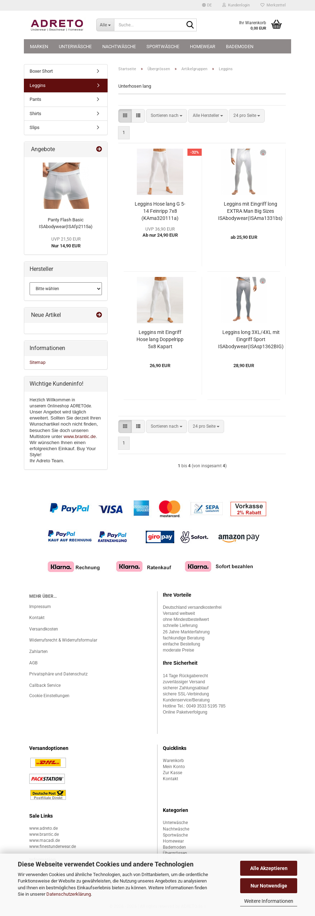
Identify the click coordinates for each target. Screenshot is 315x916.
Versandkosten (43, 629)
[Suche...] (105, 25)
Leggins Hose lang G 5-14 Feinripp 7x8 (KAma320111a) (160, 211)
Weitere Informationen (268, 901)
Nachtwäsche (119, 46)
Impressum (40, 606)
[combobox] (166, 115)
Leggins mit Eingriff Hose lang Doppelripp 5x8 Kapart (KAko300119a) (160, 339)
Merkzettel (273, 5)
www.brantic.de (80, 436)
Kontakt (37, 617)
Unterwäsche (75, 46)
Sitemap (38, 362)
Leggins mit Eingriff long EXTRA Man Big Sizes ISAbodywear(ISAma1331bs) (250, 211)
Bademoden (239, 46)
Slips (35, 127)
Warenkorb (173, 760)
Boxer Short (41, 71)
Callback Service (45, 685)
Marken (39, 46)
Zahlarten (38, 651)
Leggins (38, 85)
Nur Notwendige (269, 886)
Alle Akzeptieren (269, 868)
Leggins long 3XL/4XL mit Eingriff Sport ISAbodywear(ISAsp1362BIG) (251, 339)
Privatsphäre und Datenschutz (58, 673)
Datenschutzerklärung (68, 894)
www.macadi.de (44, 840)
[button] (207, 5)
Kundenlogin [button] (236, 5)
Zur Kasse (172, 772)
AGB (33, 662)
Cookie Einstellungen (49, 695)
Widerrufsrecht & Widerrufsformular (63, 640)
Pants (35, 99)
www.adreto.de (43, 828)
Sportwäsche (162, 46)
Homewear (202, 46)
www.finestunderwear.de (52, 846)
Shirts (35, 113)
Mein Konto (174, 766)
